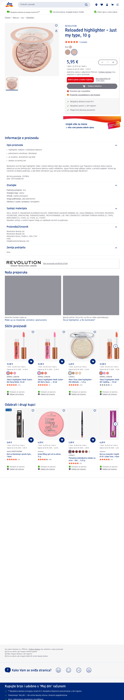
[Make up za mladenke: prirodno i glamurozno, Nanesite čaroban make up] (33, 299)
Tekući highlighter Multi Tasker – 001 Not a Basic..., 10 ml (51, 381)
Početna (7, 17)
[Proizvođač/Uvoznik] (62, 227)
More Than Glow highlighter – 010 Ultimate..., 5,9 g (81, 381)
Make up (16, 17)
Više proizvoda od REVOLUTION (37, 263)
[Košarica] (112, 4)
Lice (22, 17)
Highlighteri (30, 17)
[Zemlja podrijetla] (62, 247)
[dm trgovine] (96, 4)
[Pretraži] (86, 4)
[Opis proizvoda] (62, 145)
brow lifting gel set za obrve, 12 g (49, 455)
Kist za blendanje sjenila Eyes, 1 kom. (19, 455)
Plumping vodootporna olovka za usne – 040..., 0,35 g (82, 459)
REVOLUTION (71, 26)
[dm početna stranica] (9, 4)
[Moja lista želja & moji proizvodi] (101, 4)
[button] (117, 4)
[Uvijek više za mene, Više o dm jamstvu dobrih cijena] (92, 126)
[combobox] (54, 4)
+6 (89, 451)
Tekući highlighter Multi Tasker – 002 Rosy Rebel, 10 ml (20, 381)
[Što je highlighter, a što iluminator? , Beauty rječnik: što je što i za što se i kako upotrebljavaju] (91, 299)
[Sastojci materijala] (62, 208)
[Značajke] (62, 185)
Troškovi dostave (105, 72)
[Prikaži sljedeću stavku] (115, 346)
